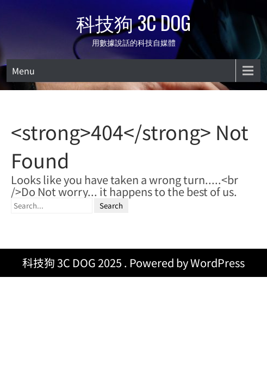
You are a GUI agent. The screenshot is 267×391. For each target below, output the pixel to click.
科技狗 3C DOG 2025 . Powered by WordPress (133, 237)
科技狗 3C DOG (133, 22)
